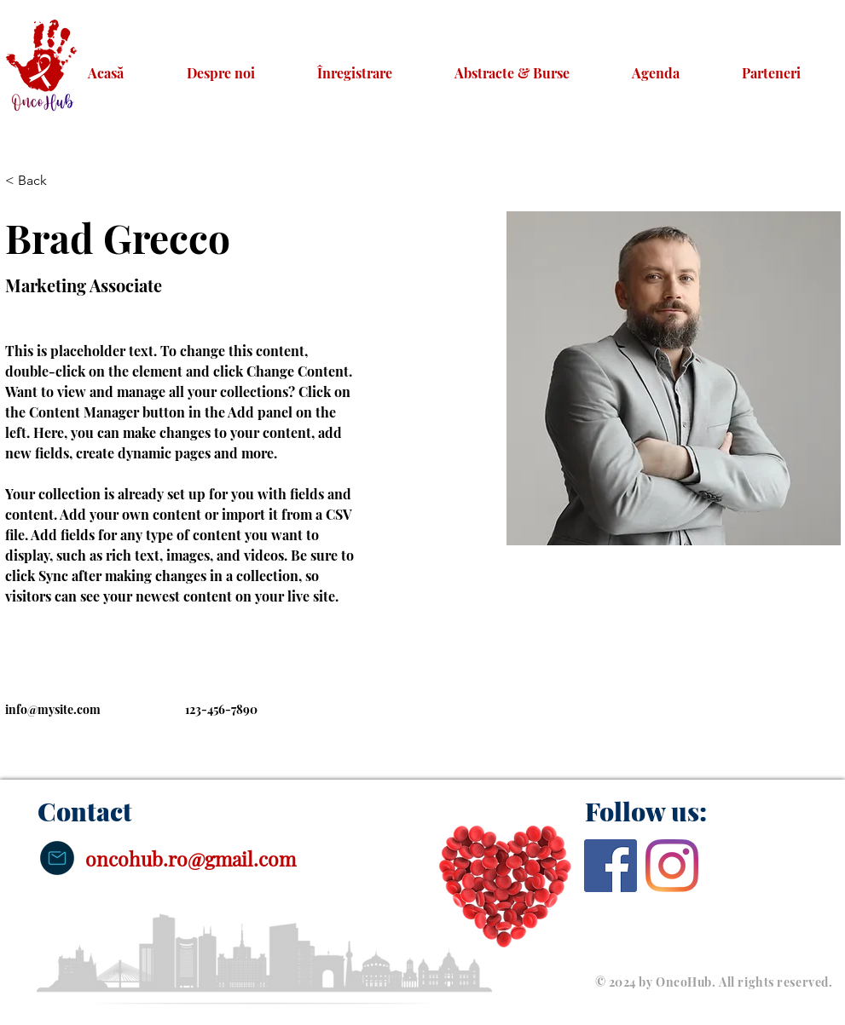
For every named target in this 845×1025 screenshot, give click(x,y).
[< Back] (38, 181)
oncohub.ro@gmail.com (190, 858)
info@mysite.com (53, 709)
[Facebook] (610, 865)
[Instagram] (671, 865)
